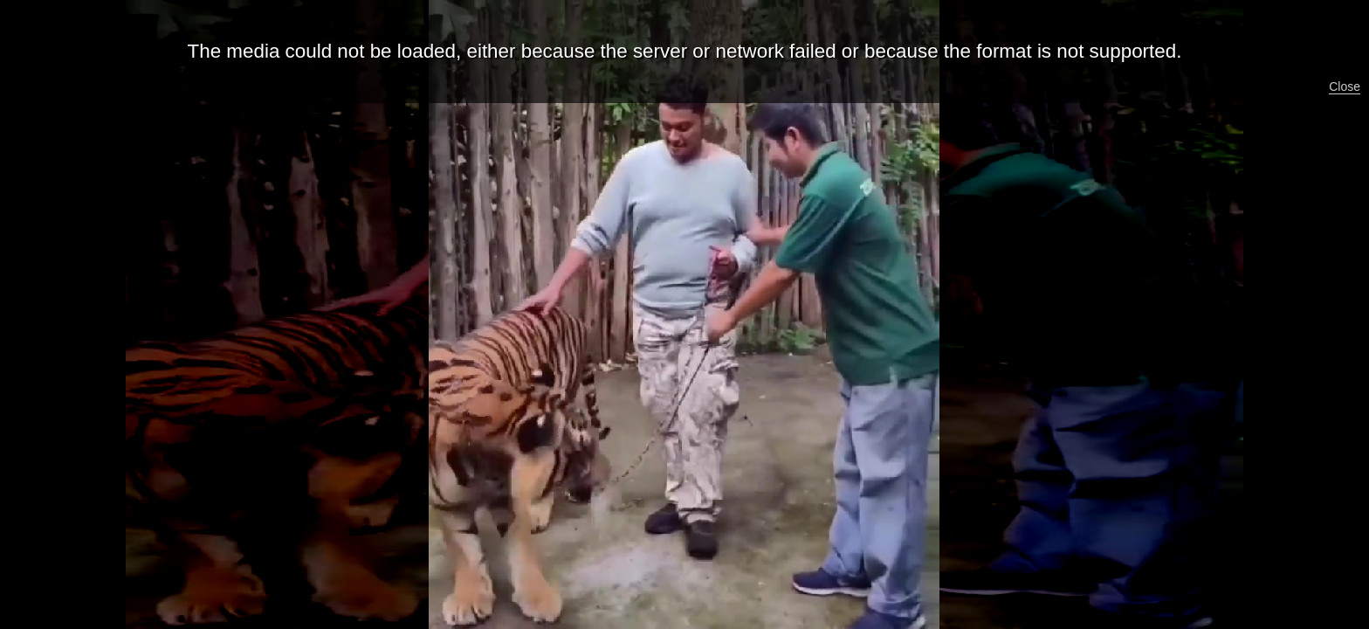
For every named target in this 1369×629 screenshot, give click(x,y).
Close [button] (1344, 86)
